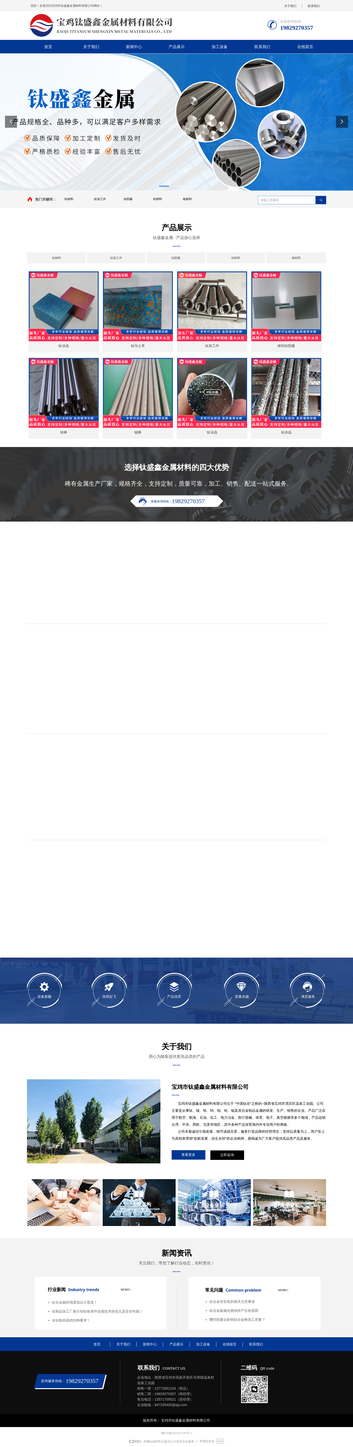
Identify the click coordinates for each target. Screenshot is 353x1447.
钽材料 (157, 199)
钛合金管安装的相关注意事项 (232, 1302)
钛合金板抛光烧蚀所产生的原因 (233, 1311)
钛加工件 (100, 199)
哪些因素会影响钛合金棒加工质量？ (237, 1320)
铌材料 (187, 199)
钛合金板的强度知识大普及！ (74, 1302)
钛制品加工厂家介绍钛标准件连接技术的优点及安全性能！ (97, 1311)
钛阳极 (128, 199)
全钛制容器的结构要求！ (71, 1320)
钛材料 (68, 199)
